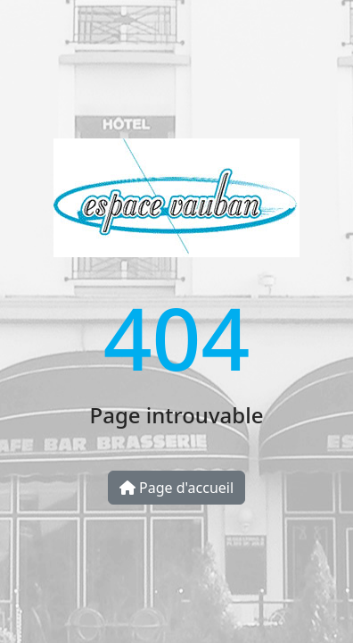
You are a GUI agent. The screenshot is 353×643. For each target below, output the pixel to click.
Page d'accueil (176, 487)
